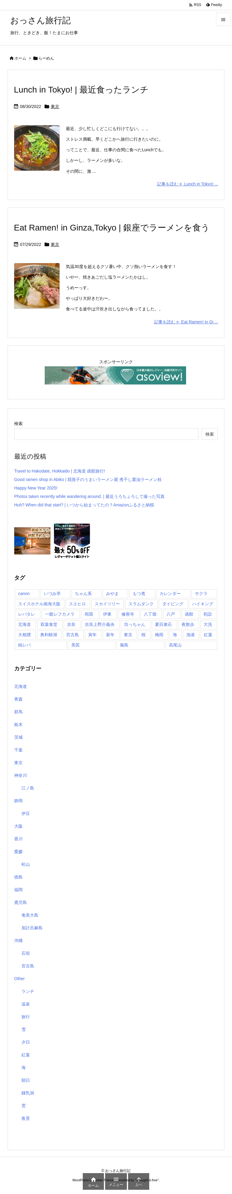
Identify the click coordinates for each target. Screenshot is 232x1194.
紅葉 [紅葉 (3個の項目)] (208, 634)
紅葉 (25, 1054)
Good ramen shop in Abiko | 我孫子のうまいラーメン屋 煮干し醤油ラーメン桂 (88, 479)
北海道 (20, 686)
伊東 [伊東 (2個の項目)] (107, 614)
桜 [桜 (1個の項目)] (143, 634)
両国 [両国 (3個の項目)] (89, 614)
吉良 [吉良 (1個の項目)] (71, 624)
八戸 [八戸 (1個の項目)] (170, 614)
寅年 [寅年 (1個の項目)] (92, 634)
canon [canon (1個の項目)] (24, 593)
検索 (18, 423)
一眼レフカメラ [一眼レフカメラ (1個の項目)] (60, 614)
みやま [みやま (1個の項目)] (112, 593)
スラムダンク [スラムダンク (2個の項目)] (141, 603)
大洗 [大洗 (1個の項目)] (208, 624)
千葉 (18, 749)
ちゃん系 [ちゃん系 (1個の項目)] (83, 593)
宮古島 (27, 965)
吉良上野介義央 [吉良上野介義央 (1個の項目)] (99, 624)
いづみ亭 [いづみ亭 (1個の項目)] (52, 593)
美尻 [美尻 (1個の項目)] (75, 645)
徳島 (18, 877)
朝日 (25, 1080)
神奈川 (20, 775)
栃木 (18, 724)
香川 (18, 838)
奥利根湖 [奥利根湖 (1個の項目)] (48, 634)
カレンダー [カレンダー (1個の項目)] (170, 593)
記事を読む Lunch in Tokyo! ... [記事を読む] (187, 184)
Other (19, 978)
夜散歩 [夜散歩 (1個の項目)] (188, 624)
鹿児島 (20, 902)
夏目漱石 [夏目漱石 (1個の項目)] (163, 624)
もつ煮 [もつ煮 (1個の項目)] (139, 593)
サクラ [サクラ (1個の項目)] (201, 593)
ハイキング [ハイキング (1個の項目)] (202, 603)
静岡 (18, 800)
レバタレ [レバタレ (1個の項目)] (26, 614)
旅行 (25, 1016)
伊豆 (25, 813)
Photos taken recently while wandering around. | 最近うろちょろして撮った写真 (89, 496)
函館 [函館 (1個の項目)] (189, 614)
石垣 (25, 953)
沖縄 (18, 940)
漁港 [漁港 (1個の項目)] (190, 634)
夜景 (25, 1118)
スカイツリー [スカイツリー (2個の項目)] (107, 603)
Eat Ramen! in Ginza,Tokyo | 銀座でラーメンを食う (112, 227)
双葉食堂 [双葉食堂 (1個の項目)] (48, 624)
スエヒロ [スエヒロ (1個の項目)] (77, 603)
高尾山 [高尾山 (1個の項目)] (175, 645)
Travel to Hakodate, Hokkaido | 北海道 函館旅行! (59, 471)
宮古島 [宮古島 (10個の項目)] (72, 634)
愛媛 (18, 851)
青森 (18, 699)
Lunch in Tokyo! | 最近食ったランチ (81, 89)
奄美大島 (29, 915)
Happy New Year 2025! (35, 488)
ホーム (20, 58)
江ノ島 (27, 788)
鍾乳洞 (27, 1093)
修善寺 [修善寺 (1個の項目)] (127, 614)
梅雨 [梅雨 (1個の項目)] (159, 634)
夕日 (25, 1042)
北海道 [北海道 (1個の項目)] (24, 624)
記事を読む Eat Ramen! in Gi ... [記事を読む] (186, 321)
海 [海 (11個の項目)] (175, 634)
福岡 (18, 889)
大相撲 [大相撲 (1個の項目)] (24, 634)
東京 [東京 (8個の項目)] (128, 634)
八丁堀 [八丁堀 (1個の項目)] (150, 614)
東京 (55, 106)
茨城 (18, 737)
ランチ (27, 991)
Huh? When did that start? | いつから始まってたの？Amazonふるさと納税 (84, 504)
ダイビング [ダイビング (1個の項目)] (172, 603)
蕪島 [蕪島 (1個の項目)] (124, 645)
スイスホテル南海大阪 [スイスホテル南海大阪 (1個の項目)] (39, 603)
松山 (25, 864)
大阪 (18, 826)
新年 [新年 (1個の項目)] (110, 634)
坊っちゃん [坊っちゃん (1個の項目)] (134, 624)
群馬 (18, 711)
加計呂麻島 (32, 927)
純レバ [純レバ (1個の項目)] (24, 645)
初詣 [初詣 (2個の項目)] (207, 614)
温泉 (25, 1004)
